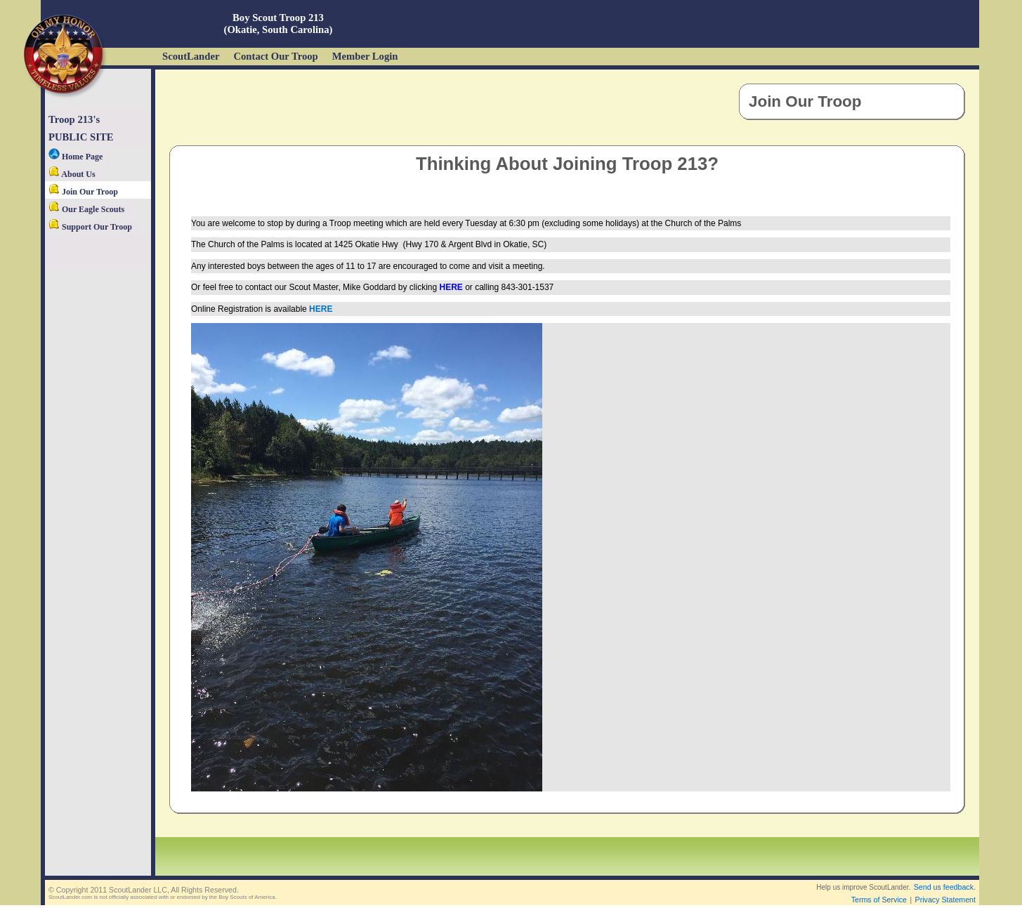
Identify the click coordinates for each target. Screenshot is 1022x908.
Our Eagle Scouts (86, 209)
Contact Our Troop (275, 56)
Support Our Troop (90, 227)
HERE (451, 287)
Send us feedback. (945, 887)
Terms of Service (879, 899)
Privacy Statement (945, 899)
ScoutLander (190, 56)
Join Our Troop (83, 192)
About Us (72, 174)
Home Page (75, 157)
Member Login (365, 56)
